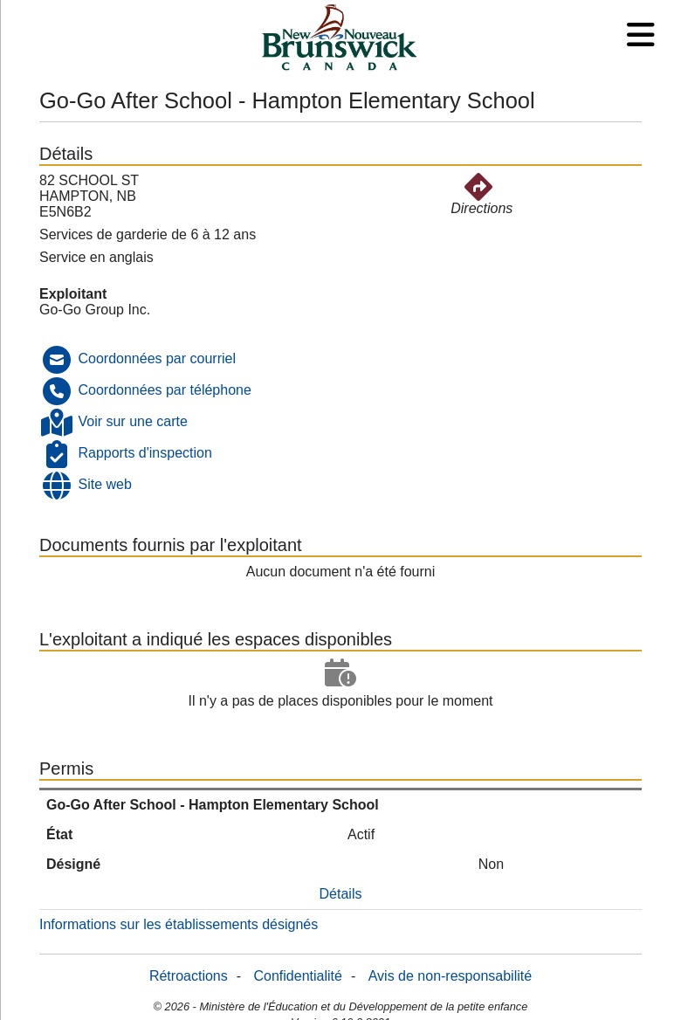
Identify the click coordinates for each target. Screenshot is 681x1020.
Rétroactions (188, 975)
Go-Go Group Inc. (94, 309)
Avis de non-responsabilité (450, 975)
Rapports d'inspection (144, 452)
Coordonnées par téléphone (164, 389)
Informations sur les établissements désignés (178, 924)
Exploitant (73, 293)
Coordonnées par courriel (157, 358)
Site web (104, 484)
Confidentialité (298, 975)
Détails (341, 893)
